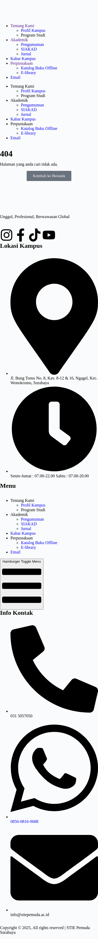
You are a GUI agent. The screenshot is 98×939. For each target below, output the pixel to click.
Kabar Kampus (23, 58)
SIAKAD (29, 49)
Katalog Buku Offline (39, 68)
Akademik (19, 40)
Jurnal (26, 54)
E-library (28, 72)
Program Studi (33, 35)
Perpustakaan (21, 63)
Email (15, 77)
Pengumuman (32, 44)
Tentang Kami (22, 25)
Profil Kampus (33, 30)
